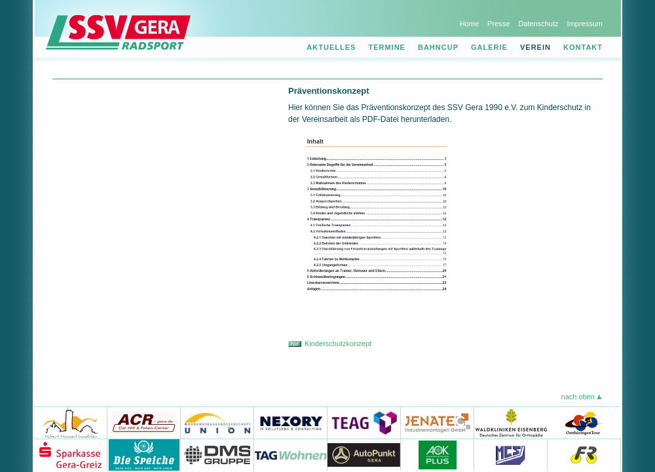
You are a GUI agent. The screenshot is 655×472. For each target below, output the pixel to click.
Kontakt (583, 47)
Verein (535, 47)
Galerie (489, 47)
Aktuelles (331, 47)
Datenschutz (538, 24)
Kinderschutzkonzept (338, 343)
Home (469, 24)
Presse (498, 24)
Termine (386, 47)
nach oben (578, 397)
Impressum (585, 24)
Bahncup (438, 47)
